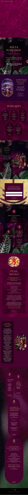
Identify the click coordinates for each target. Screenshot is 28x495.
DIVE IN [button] (14, 434)
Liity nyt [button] (14, 198)
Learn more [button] (8, 242)
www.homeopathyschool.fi (14, 417)
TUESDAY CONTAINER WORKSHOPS (14, 423)
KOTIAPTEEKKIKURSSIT (14, 460)
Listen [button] (5, 119)
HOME (6, 1)
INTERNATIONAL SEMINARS (14, 425)
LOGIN (2, 1)
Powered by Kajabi (14, 493)
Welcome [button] (20, 95)
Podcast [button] (14, 220)
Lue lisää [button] (9, 395)
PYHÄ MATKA (14, 457)
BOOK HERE (10, 1)
